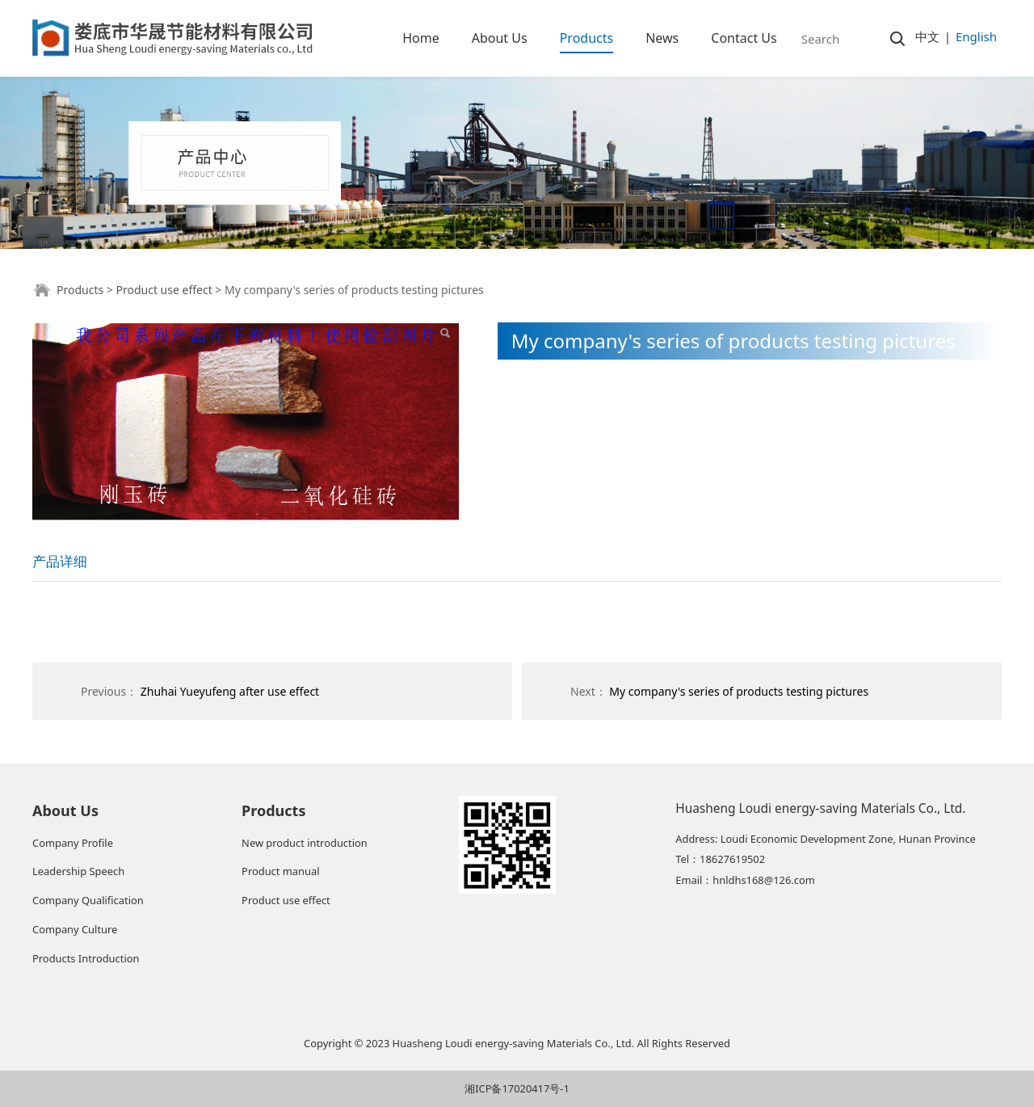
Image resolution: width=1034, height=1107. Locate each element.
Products (587, 38)
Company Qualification (88, 900)
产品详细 (59, 561)
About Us (500, 38)
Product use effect (164, 289)
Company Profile (72, 843)
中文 (927, 36)
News (662, 38)
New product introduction (305, 843)
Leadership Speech (78, 871)
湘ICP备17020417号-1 (517, 1088)
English (976, 36)
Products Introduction (85, 958)
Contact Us (743, 38)
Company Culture (74, 929)
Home (420, 38)
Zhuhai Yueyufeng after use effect (230, 691)
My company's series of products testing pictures (738, 691)
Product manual (280, 871)
